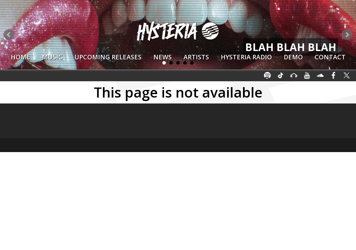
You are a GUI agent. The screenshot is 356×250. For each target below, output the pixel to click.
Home (20, 57)
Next (347, 34)
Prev (9, 34)
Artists (196, 57)
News (162, 57)
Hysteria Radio (246, 57)
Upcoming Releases (107, 57)
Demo (293, 57)
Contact (330, 57)
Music (52, 57)
